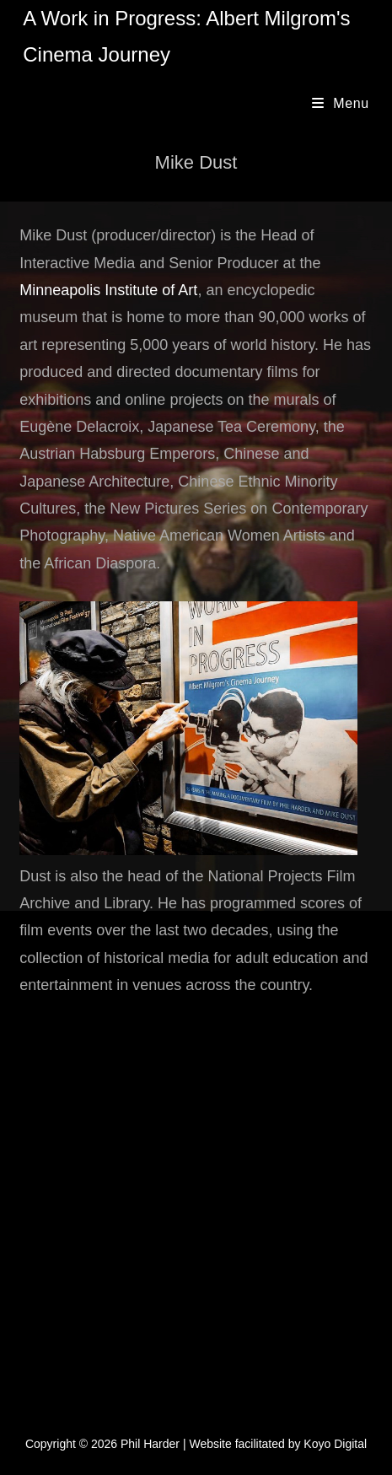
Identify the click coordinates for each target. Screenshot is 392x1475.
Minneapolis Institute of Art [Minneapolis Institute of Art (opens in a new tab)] (108, 290)
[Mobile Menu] (340, 103)
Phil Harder (150, 1444)
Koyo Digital (335, 1444)
